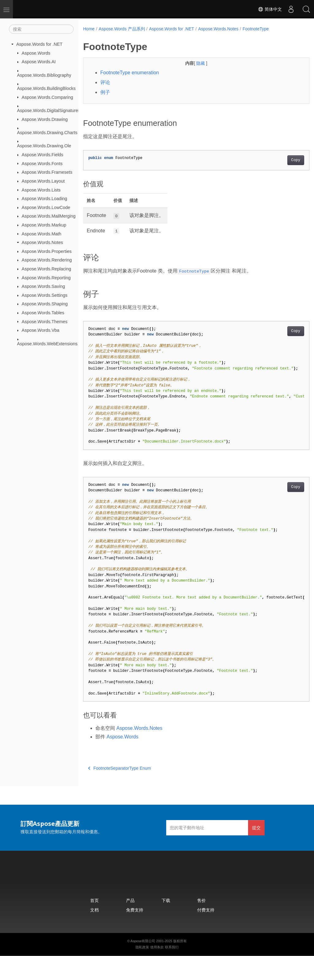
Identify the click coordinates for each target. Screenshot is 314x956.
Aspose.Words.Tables (43, 312)
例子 (105, 92)
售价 (201, 900)
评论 (105, 82)
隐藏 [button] (193, 63)
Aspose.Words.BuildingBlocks (46, 88)
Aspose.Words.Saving (43, 286)
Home (88, 28)
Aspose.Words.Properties (47, 251)
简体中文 (270, 9)
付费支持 (205, 910)
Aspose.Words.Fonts (42, 163)
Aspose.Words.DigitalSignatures (48, 110)
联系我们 (171, 947)
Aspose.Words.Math (41, 233)
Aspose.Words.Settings (44, 295)
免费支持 (134, 910)
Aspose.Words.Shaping (45, 303)
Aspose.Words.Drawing (45, 119)
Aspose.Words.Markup (44, 225)
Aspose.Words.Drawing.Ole (44, 145)
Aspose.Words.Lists (41, 189)
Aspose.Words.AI (39, 61)
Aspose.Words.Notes (42, 242)
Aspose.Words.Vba (40, 330)
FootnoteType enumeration (129, 72)
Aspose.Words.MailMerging (49, 216)
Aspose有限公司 (143, 941)
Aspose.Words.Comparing (47, 97)
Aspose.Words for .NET (39, 44)
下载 (166, 900)
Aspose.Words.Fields (42, 154)
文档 (94, 910)
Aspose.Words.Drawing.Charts (47, 132)
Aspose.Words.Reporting (46, 277)
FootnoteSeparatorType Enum (119, 768)
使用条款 (157, 947)
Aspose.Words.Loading (44, 198)
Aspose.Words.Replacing (46, 268)
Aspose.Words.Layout (43, 181)
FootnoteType (256, 28)
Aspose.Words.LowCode (46, 207)
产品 (130, 900)
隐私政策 (142, 947)
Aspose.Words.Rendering (47, 259)
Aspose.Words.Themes (44, 321)
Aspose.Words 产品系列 (122, 28)
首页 (94, 900)
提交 (256, 827)
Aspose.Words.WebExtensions (47, 343)
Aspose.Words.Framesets (47, 172)
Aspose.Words (36, 52)
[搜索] (41, 29)
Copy (279, 160)
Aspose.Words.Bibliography (44, 74)
